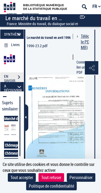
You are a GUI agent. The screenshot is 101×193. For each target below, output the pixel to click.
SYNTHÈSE (13, 34)
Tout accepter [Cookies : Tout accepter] (22, 177)
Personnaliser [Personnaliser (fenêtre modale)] (81, 177)
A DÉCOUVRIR (13, 86)
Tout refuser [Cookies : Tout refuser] (51, 177)
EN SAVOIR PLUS (14, 77)
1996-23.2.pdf (37, 45)
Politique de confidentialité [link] (51, 186)
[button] (91, 68)
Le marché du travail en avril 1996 (49, 37)
